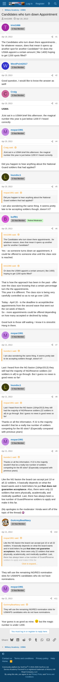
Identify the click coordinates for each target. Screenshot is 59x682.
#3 (56, 103)
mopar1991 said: (11, 193)
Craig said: (8, 147)
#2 (56, 75)
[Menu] (4, 3)
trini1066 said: (10, 235)
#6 (56, 229)
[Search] (55, 3)
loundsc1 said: (10, 351)
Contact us (7, 658)
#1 (56, 37)
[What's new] (49, 3)
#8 (56, 397)
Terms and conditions (24, 658)
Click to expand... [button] (30, 564)
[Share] (52, 37)
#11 (55, 598)
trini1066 (8, 19)
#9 (56, 451)
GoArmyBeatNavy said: (14, 604)
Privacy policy (42, 658)
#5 (56, 187)
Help (53, 658)
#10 (55, 532)
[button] (3, 653)
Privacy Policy (37, 674)
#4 (56, 141)
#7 (56, 345)
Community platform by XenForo (25, 667)
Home (5, 661)
